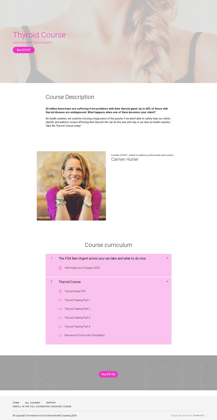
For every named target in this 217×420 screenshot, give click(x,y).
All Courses (182, 6)
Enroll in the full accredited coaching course (42, 406)
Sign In (200, 6)
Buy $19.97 (23, 50)
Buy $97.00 (107, 372)
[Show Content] (167, 255)
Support (51, 402)
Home (16, 402)
